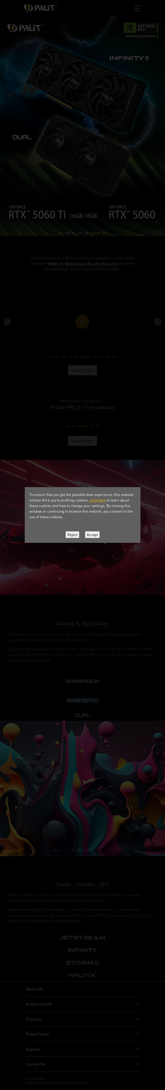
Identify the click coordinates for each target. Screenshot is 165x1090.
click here (98, 500)
